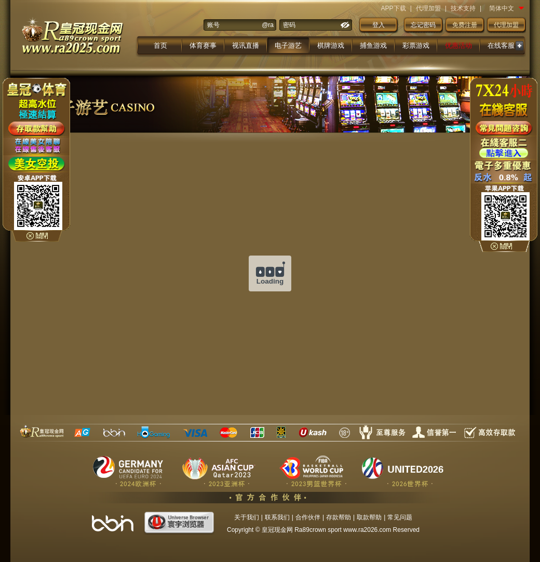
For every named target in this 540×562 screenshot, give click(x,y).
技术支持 (463, 8)
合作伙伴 (307, 517)
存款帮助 (338, 517)
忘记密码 (423, 25)
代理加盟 (428, 8)
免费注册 (464, 25)
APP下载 (393, 8)
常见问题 (399, 517)
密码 (289, 25)
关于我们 (246, 517)
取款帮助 (369, 517)
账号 (213, 25)
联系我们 (277, 517)
